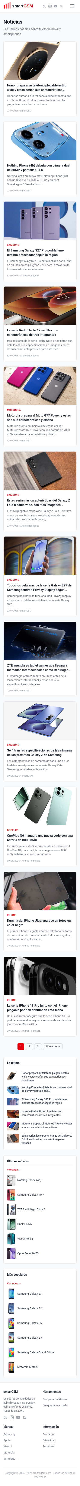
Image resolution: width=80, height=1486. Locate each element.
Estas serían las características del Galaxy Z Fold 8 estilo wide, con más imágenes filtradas (47, 1139)
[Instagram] (50, 6)
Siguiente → (52, 1046)
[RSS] (61, 6)
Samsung (9, 1434)
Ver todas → (11, 1458)
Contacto (48, 1434)
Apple (6, 1440)
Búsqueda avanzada (55, 1405)
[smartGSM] (20, 6)
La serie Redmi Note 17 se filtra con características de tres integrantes (42, 1113)
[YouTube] (55, 6)
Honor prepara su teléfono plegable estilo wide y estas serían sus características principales (45, 1077)
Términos (48, 1446)
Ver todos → (14, 1169)
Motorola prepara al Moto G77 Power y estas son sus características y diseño (47, 1125)
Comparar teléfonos (55, 1399)
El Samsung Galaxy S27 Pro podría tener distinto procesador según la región (45, 1101)
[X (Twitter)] (44, 6)
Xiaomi (7, 1446)
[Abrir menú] (72, 6)
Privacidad (49, 1440)
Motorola (9, 1452)
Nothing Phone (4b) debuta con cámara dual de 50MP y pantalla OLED (47, 1089)
